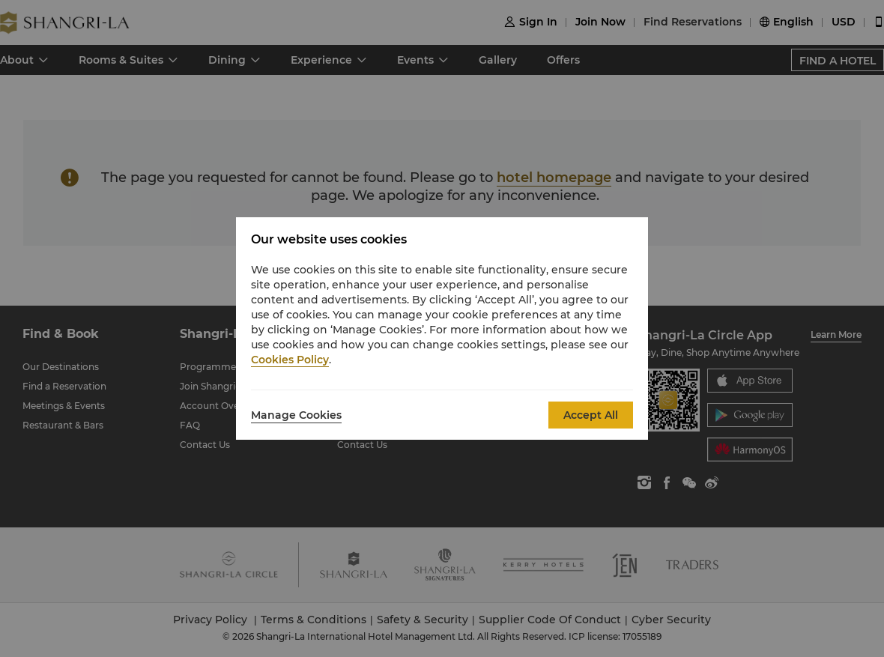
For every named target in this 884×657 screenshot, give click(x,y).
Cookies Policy (290, 359)
